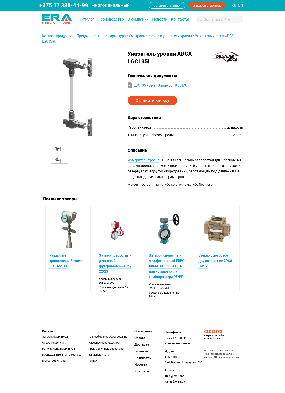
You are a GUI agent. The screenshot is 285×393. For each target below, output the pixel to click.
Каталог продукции (58, 35)
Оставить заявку (167, 5)
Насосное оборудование (104, 343)
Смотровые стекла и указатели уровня (160, 35)
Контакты (180, 19)
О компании (138, 19)
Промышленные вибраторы (106, 349)
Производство (111, 19)
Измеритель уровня (143, 160)
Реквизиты (142, 358)
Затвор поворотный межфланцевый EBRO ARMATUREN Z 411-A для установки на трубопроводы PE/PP (167, 266)
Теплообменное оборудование (107, 337)
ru (233, 5)
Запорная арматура (55, 337)
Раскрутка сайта (213, 338)
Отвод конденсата (54, 343)
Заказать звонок (207, 5)
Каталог (87, 19)
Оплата (139, 338)
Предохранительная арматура (101, 35)
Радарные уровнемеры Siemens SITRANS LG (67, 260)
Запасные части (98, 355)
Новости (159, 19)
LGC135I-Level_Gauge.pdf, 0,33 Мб (160, 85)
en (240, 5)
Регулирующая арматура (58, 349)
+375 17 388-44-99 (63, 5)
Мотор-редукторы (54, 361)
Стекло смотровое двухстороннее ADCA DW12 (215, 260)
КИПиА (92, 361)
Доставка (141, 344)
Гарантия (141, 351)
